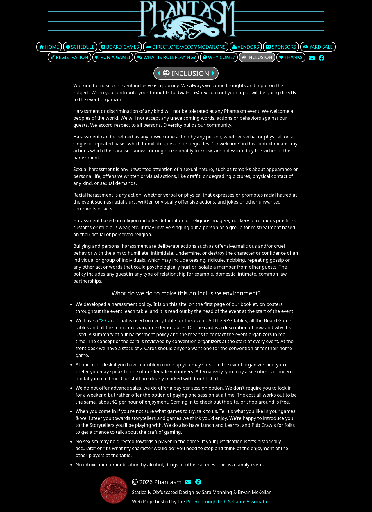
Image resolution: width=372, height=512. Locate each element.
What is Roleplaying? (166, 57)
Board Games (120, 47)
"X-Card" (108, 320)
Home (49, 47)
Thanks (291, 57)
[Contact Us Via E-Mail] (312, 58)
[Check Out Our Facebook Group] (321, 58)
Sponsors (281, 47)
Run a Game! (112, 57)
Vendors (246, 47)
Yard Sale (318, 47)
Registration (69, 57)
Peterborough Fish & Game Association (228, 501)
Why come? (219, 57)
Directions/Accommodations (186, 47)
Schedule (80, 47)
